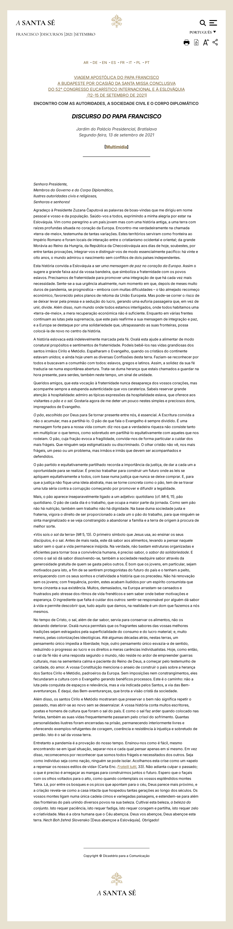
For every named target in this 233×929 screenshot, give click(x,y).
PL (138, 62)
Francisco (28, 34)
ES (113, 62)
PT (147, 62)
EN (104, 62)
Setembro (85, 34)
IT (130, 62)
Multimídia (116, 146)
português (200, 33)
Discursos (52, 34)
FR (122, 62)
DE (95, 62)
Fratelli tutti (126, 766)
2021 (69, 34)
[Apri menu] (212, 23)
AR (86, 62)
